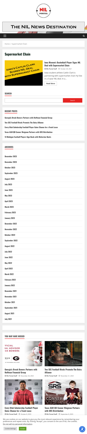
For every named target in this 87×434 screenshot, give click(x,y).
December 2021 (11, 291)
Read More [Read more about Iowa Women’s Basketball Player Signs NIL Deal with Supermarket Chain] (51, 84)
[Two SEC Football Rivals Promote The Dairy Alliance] (63, 353)
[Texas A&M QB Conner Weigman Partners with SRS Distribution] (63, 392)
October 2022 (10, 234)
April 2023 (9, 201)
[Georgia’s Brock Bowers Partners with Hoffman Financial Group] (23, 353)
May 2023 (8, 195)
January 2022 (10, 285)
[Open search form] (84, 36)
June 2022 (9, 257)
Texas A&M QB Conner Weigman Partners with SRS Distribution (28, 132)
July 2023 (8, 184)
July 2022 (8, 251)
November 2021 (11, 296)
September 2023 (11, 173)
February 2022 (10, 279)
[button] (4, 35)
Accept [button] (22, 429)
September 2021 (11, 307)
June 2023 (9, 190)
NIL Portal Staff (51, 69)
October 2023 (10, 167)
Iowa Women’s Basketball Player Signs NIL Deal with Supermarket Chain (24, 73)
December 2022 (11, 223)
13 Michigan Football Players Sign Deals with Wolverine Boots (28, 136)
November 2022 (11, 229)
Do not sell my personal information (17, 424)
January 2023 (10, 218)
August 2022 (9, 246)
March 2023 (9, 206)
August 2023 (9, 178)
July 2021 (8, 319)
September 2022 (11, 240)
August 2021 (9, 313)
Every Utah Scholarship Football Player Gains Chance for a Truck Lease (31, 127)
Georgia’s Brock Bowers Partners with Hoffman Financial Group (28, 117)
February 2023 (10, 212)
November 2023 (11, 162)
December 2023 (11, 156)
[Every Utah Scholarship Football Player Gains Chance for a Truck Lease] (23, 392)
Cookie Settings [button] (10, 429)
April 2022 (9, 268)
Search (8, 93)
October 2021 (10, 302)
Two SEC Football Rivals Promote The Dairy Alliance (24, 122)
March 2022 (9, 274)
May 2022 (8, 263)
